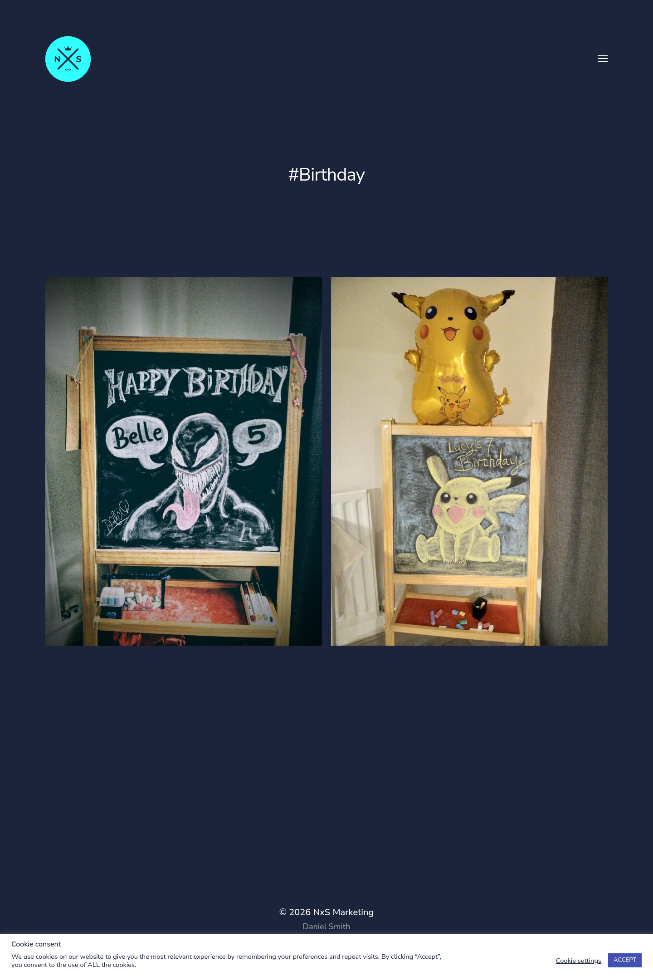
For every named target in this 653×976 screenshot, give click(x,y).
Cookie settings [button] (578, 960)
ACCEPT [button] (625, 960)
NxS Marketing (343, 912)
